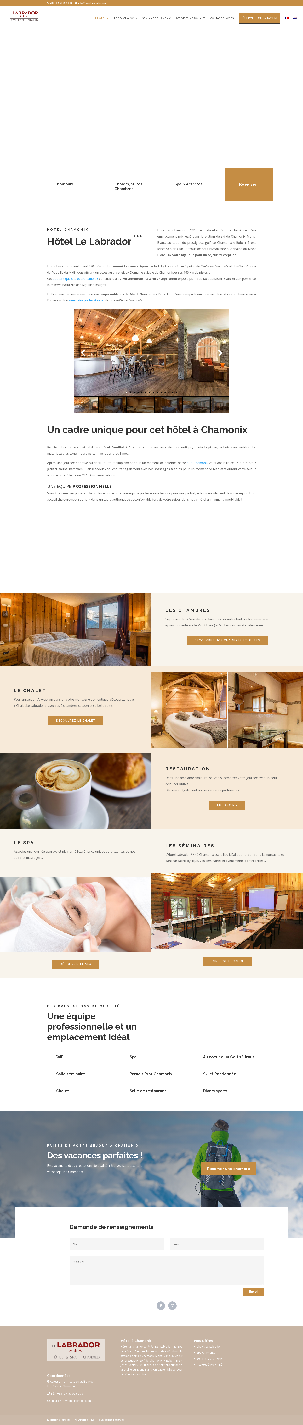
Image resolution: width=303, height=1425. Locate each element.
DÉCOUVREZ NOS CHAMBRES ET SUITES (227, 640)
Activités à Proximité (209, 1364)
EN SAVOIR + (227, 805)
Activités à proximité (191, 18)
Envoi (253, 1292)
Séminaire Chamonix (156, 18)
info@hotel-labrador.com (75, 1401)
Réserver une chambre (259, 17)
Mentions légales (58, 1420)
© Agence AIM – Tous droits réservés (99, 1420)
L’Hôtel (100, 18)
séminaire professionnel (86, 300)
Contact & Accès (222, 18)
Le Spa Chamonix (125, 18)
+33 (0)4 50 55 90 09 (70, 1393)
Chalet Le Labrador (209, 1346)
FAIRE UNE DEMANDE (227, 961)
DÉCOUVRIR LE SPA (75, 964)
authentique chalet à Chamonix (75, 279)
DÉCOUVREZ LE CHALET (75, 720)
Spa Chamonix (206, 1352)
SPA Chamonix (197, 463)
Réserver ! (249, 184)
